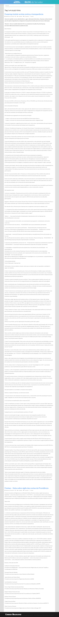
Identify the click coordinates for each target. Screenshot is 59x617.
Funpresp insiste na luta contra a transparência (24, 14)
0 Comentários (26, 16)
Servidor (32, 16)
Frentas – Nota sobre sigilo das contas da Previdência (26, 488)
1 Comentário (26, 490)
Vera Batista (20, 16)
